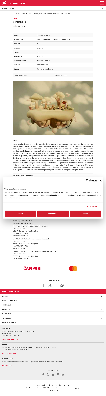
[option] (22, 268)
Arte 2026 (5, 296)
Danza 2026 (6, 309)
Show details (92, 206)
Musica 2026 (6, 314)
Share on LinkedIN (56, 285)
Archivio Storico (9, 322)
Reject (20, 213)
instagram (58, 376)
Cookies (58, 385)
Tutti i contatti (8, 339)
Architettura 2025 (9, 301)
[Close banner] (101, 181)
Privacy (50, 385)
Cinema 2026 (6, 305)
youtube (53, 376)
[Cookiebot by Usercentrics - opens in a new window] (87, 180)
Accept (85, 213)
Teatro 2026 (6, 318)
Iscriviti (5, 366)
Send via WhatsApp (62, 285)
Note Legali (41, 385)
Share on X (50, 285)
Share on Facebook (44, 285)
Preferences (53, 213)
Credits (67, 385)
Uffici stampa (7, 353)
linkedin (63, 376)
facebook (43, 376)
